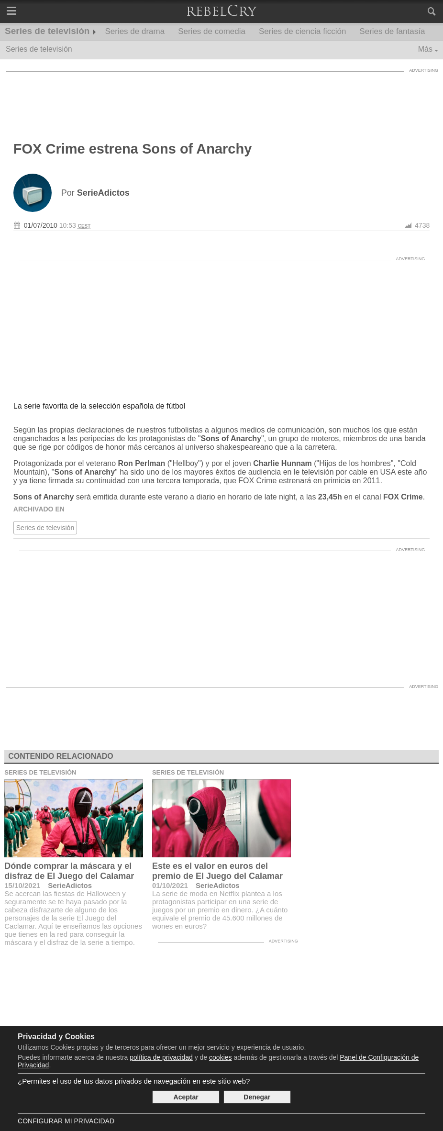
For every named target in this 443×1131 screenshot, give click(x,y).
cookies (220, 1057)
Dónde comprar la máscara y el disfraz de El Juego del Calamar (69, 871)
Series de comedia (211, 31)
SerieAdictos (70, 885)
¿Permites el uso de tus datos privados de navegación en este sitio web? (134, 1081)
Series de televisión (47, 31)
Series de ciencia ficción (302, 31)
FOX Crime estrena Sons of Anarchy (132, 148)
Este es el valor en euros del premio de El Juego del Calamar (217, 871)
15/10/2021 (22, 885)
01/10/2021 (170, 885)
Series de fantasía (392, 31)
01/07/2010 (40, 225)
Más (425, 49)
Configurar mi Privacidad (66, 1121)
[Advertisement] (221, 98)
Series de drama (135, 31)
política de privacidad (161, 1057)
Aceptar (186, 1097)
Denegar (257, 1097)
